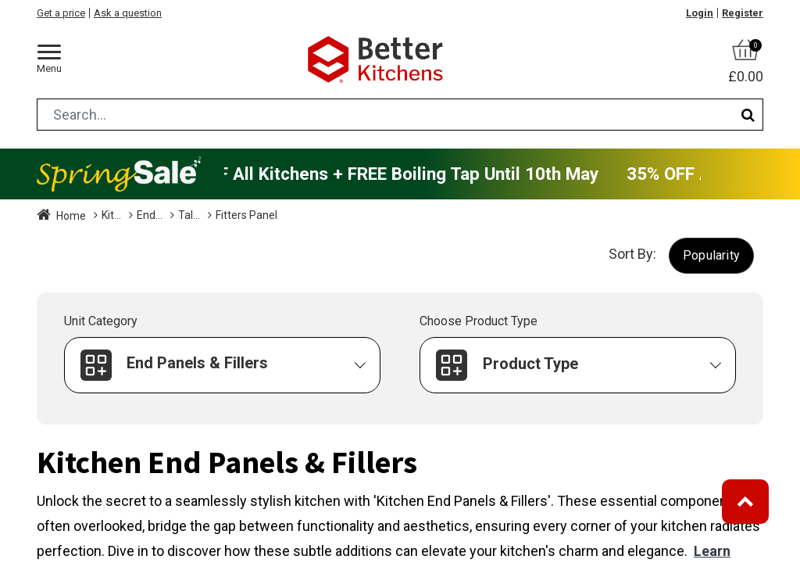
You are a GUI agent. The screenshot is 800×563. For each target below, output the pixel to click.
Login (699, 13)
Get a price (61, 13)
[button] (711, 255)
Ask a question (128, 13)
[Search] (748, 114)
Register (742, 13)
